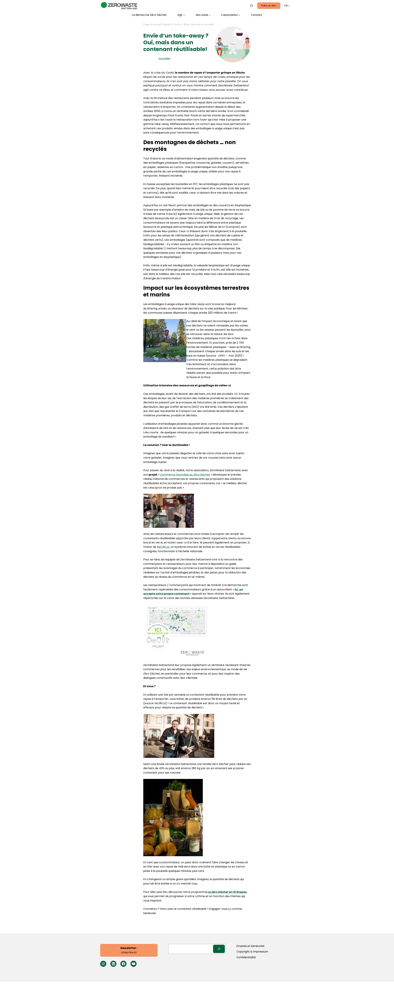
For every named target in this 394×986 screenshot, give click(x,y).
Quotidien (165, 58)
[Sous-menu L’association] (230, 15)
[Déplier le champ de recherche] (251, 6)
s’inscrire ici (128, 950)
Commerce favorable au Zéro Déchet (185, 475)
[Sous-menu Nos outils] (203, 15)
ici (229, 909)
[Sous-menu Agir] (181, 15)
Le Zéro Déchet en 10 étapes (227, 892)
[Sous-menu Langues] (289, 6)
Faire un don (268, 5)
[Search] (219, 949)
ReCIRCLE (163, 547)
